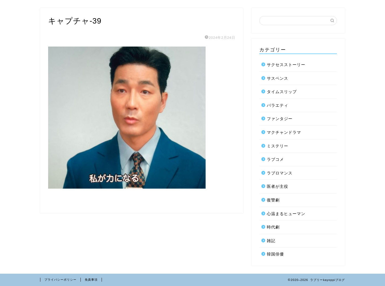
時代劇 (273, 227)
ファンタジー (279, 118)
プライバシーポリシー (60, 279)
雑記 (271, 240)
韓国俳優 (275, 254)
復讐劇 (273, 200)
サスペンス (277, 78)
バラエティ (277, 105)
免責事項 (91, 279)
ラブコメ (275, 159)
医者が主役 (277, 186)
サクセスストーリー (286, 64)
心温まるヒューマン (286, 213)
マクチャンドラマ (284, 132)
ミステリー (277, 146)
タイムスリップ (282, 91)
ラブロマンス (279, 173)
